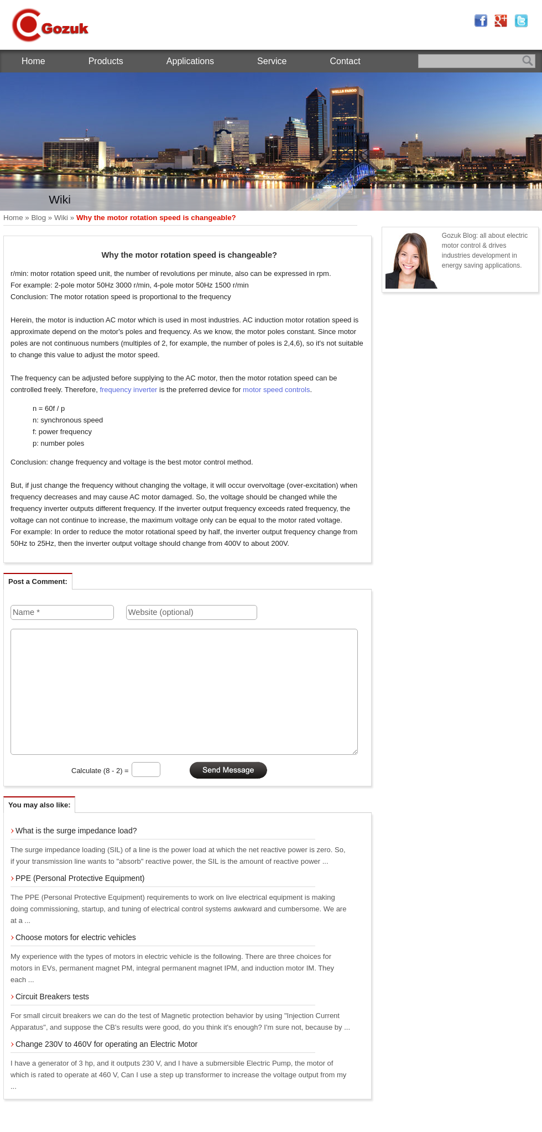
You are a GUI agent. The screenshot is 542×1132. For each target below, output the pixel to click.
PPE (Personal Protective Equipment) (79, 878)
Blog (38, 217)
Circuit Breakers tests (52, 996)
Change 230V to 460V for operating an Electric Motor (106, 1044)
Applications (190, 61)
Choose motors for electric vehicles (75, 937)
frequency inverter (128, 389)
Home (33, 61)
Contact (345, 61)
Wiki (61, 217)
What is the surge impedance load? (76, 830)
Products (105, 61)
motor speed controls (276, 389)
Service (271, 61)
